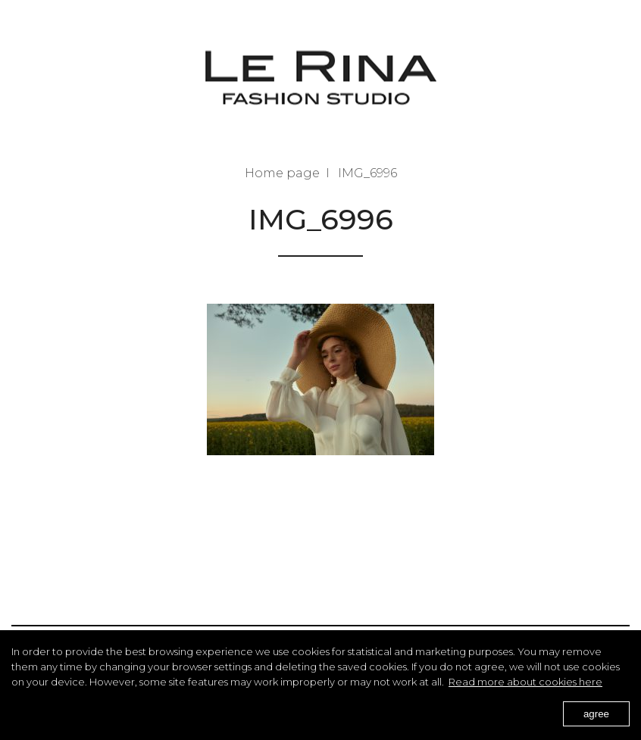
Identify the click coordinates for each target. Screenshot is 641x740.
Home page (282, 173)
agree (596, 714)
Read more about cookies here (525, 682)
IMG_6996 (367, 173)
